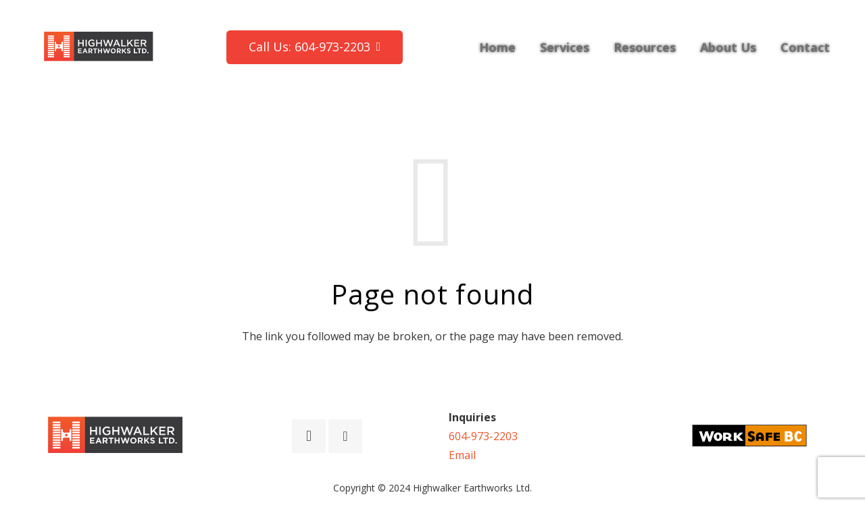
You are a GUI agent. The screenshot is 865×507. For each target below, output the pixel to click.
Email (462, 455)
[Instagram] (309, 436)
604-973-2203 (483, 436)
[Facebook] (345, 436)
